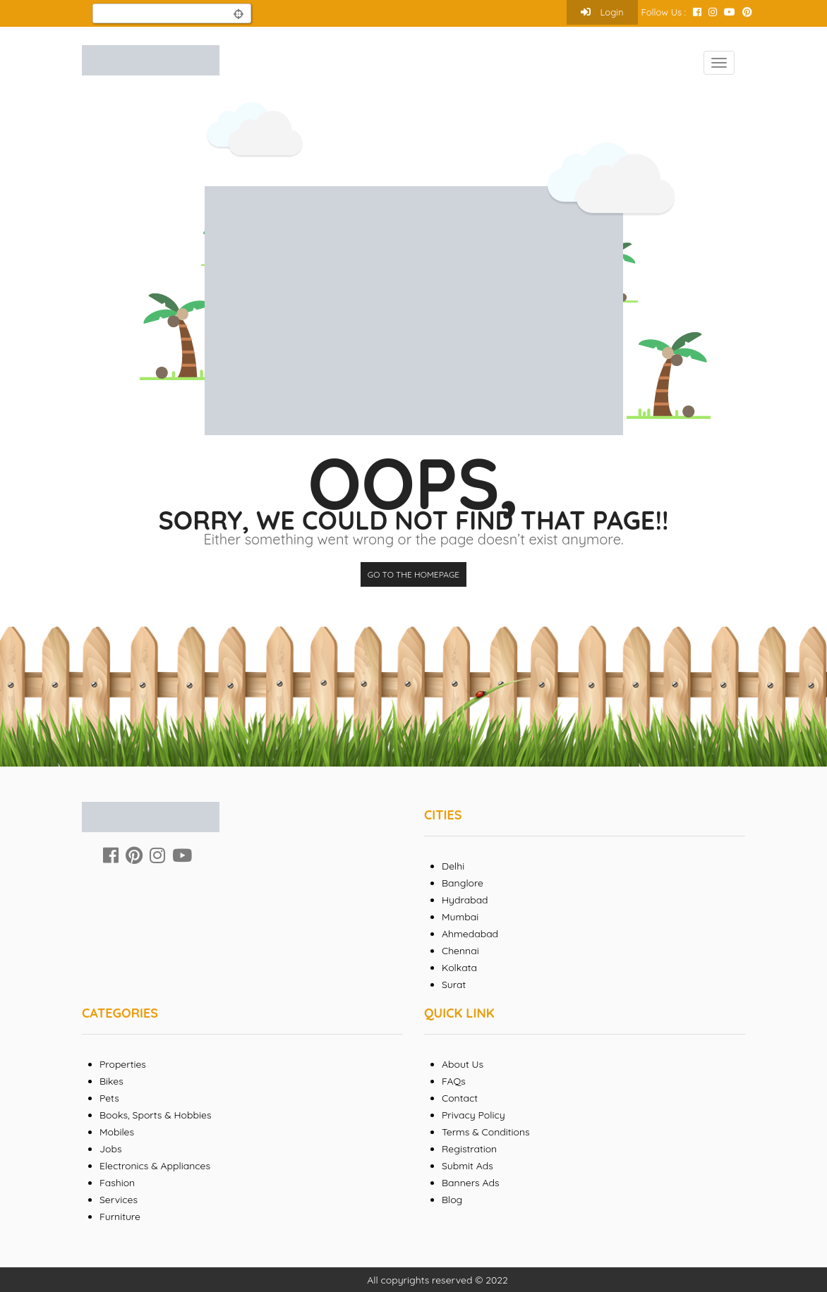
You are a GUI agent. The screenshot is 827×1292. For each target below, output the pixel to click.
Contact (460, 1098)
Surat (454, 984)
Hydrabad (465, 900)
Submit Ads (467, 1165)
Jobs (110, 1148)
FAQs (454, 1081)
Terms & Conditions (486, 1132)
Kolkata (459, 967)
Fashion (117, 1182)
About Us (462, 1064)
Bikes (111, 1081)
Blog (452, 1199)
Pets (109, 1098)
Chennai (460, 950)
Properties (122, 1064)
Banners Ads (471, 1182)
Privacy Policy (473, 1115)
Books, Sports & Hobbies (155, 1115)
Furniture (119, 1216)
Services (118, 1199)
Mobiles (116, 1132)
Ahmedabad (470, 933)
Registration (469, 1148)
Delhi (453, 866)
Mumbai (460, 916)
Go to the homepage (413, 574)
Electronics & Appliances (154, 1165)
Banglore (462, 883)
